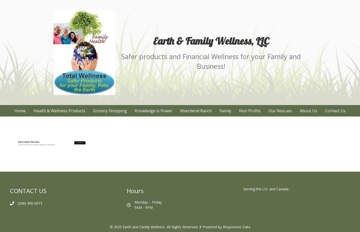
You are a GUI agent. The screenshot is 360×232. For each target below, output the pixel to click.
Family (225, 111)
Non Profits (250, 111)
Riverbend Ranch (196, 111)
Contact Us (335, 111)
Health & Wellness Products (59, 111)
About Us (308, 111)
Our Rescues (280, 111)
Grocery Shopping (110, 111)
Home (20, 111)
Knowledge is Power (153, 111)
